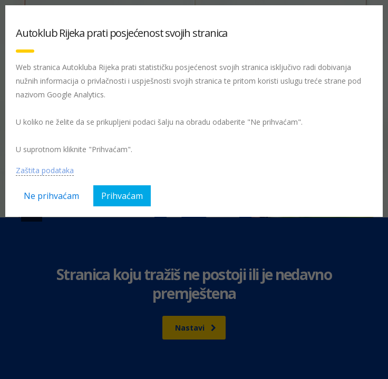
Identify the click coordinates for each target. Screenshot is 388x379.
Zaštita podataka (45, 170)
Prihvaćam (122, 196)
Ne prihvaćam (51, 196)
